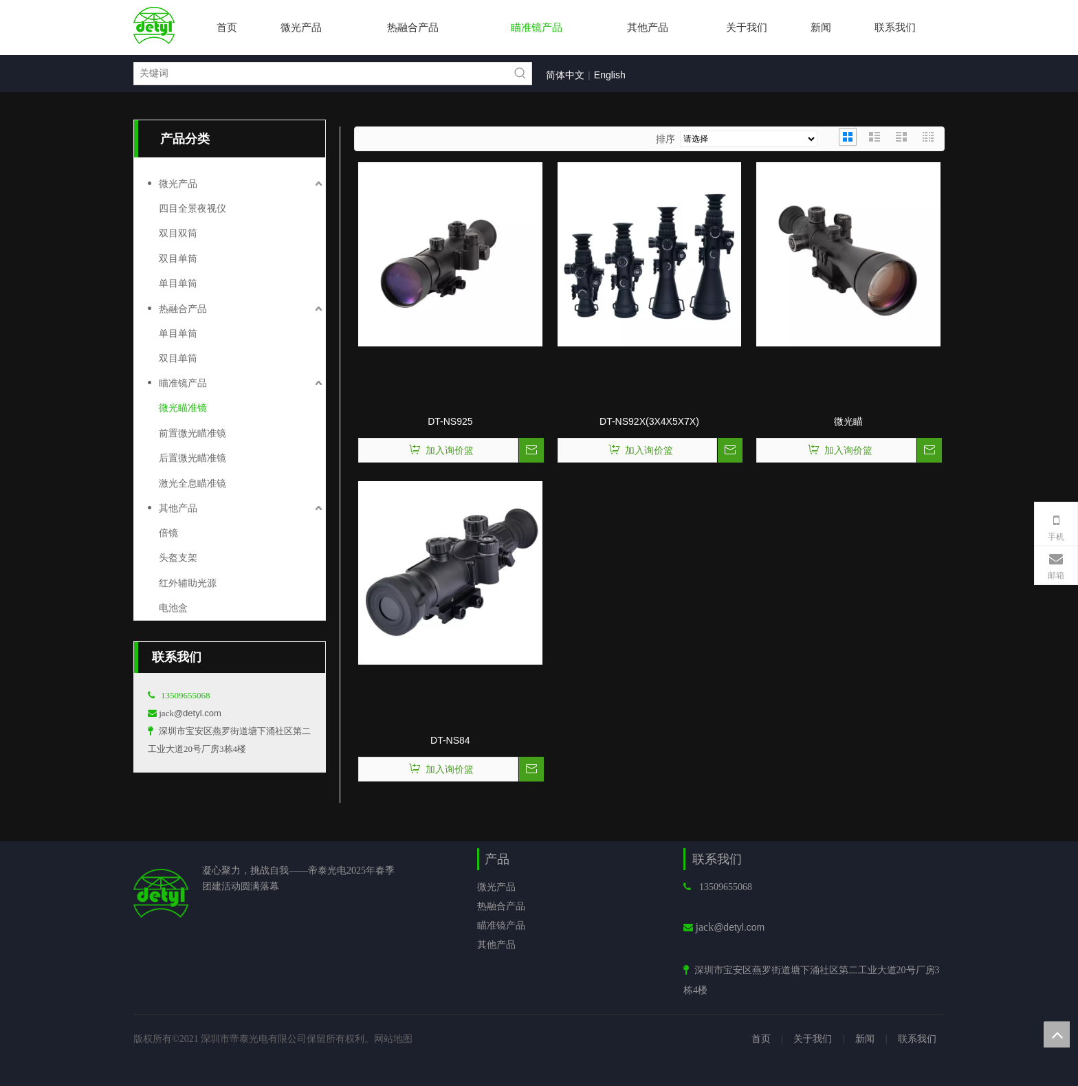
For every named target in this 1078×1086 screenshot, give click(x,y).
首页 (761, 1038)
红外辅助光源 (188, 582)
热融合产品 (183, 308)
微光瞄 (848, 421)
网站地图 (393, 1038)
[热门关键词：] (520, 74)
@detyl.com (197, 713)
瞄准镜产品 (183, 382)
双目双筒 (178, 233)
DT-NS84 (450, 740)
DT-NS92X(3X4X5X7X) (649, 421)
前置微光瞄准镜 (192, 433)
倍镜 (168, 532)
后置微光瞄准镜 (192, 457)
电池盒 (173, 607)
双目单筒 (178, 258)
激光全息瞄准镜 (192, 483)
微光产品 (178, 183)
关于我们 (812, 1038)
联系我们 (917, 1038)
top (1057, 1034)
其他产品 (178, 507)
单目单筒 (178, 283)
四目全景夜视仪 (192, 208)
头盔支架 (178, 557)
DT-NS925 (450, 421)
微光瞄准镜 (183, 407)
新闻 (864, 1038)
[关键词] (321, 74)
